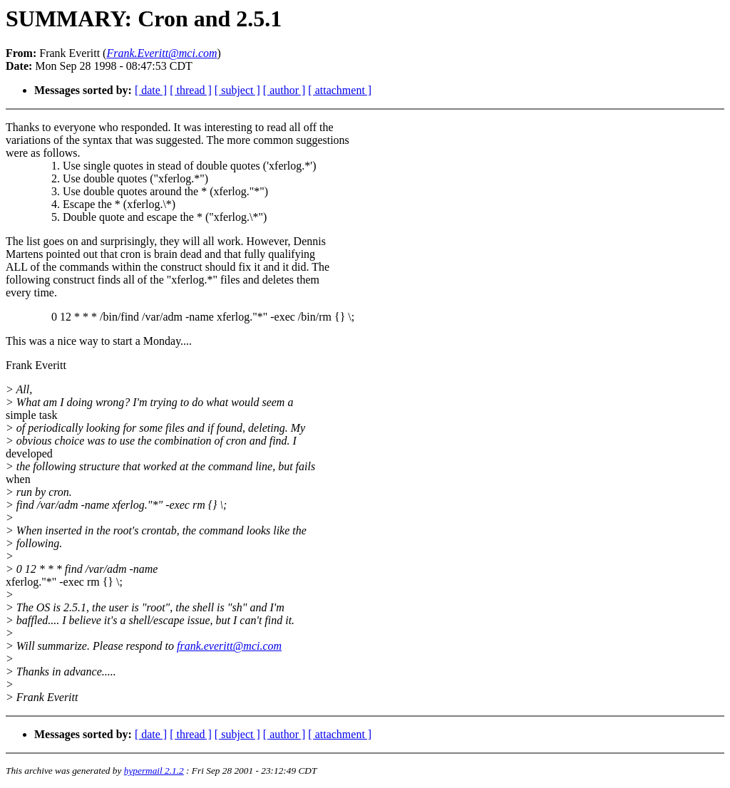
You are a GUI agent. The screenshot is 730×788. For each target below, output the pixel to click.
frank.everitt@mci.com (229, 646)
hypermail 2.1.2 (154, 770)
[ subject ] (237, 90)
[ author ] (284, 90)
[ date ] (151, 90)
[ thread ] (191, 90)
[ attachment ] (339, 90)
